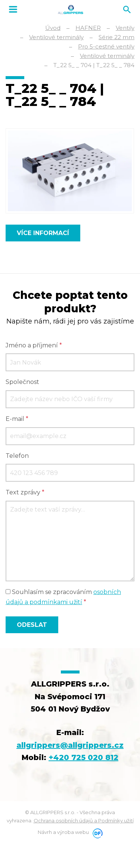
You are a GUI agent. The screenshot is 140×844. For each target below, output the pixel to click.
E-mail (17, 418)
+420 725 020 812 (83, 757)
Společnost (22, 381)
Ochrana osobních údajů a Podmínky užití (84, 820)
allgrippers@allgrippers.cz (70, 745)
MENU (13, 9)
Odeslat (32, 624)
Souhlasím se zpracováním (63, 597)
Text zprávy (25, 492)
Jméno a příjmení (34, 345)
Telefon (17, 455)
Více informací (43, 233)
